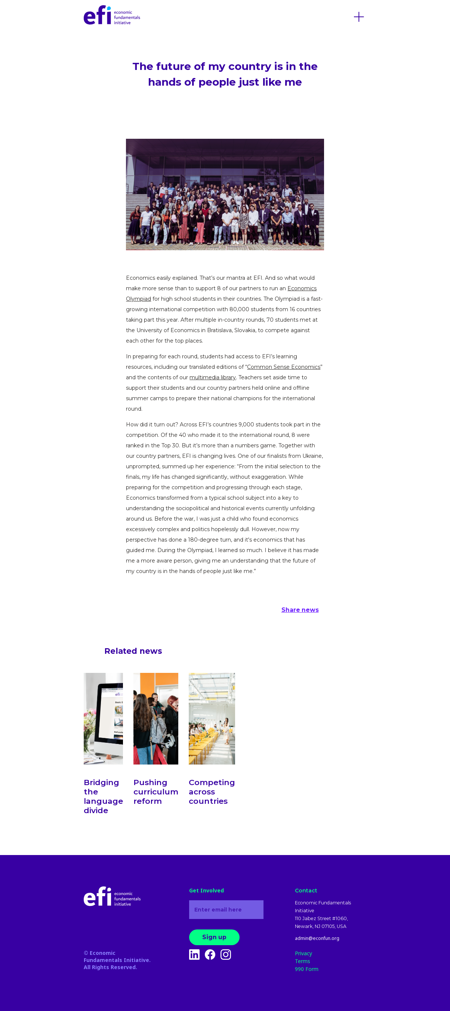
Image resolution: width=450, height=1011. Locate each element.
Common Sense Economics (283, 367)
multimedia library (212, 377)
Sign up (214, 937)
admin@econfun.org (317, 938)
